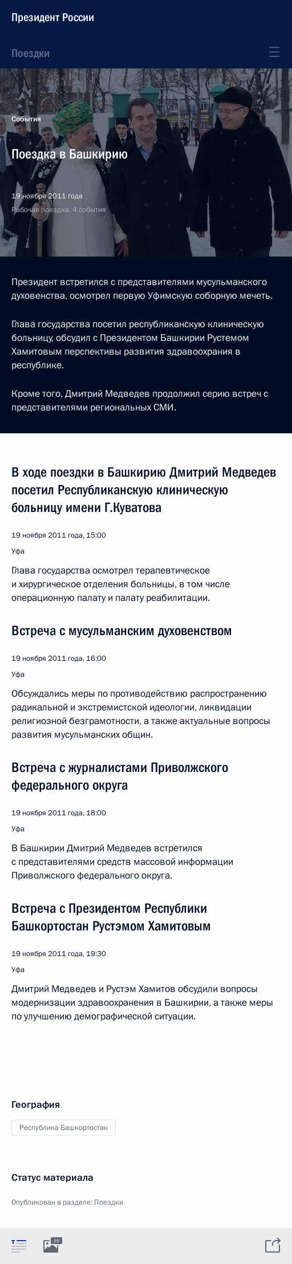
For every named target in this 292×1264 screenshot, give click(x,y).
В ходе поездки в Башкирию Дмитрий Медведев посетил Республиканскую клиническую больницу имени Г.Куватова (143, 489)
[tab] (19, 1246)
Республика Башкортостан (63, 1128)
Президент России (52, 17)
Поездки (30, 53)
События (26, 119)
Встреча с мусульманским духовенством (121, 631)
